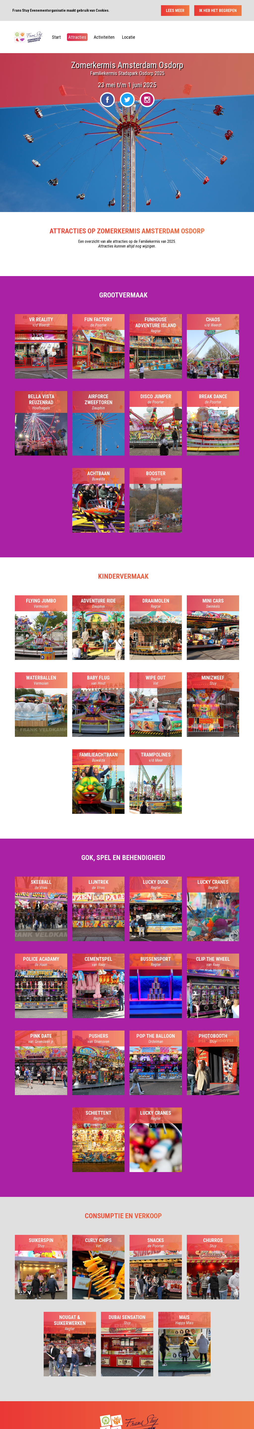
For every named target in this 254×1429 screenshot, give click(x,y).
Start (56, 37)
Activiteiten (104, 37)
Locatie (128, 37)
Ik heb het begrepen (218, 10)
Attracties (77, 37)
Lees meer (175, 10)
